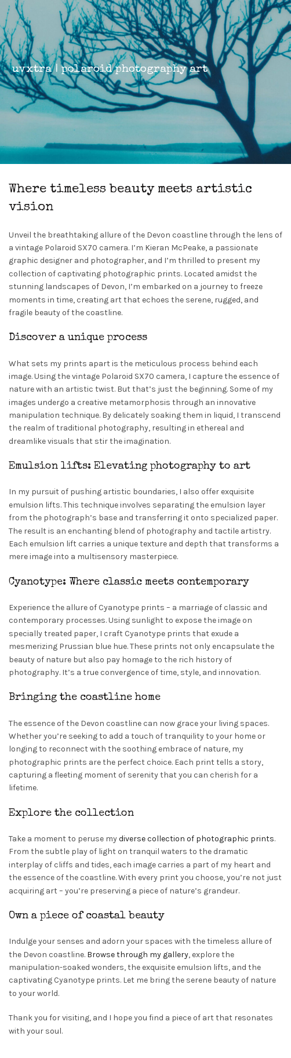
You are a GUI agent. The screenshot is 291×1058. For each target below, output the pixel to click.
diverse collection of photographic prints (196, 839)
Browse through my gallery (137, 955)
